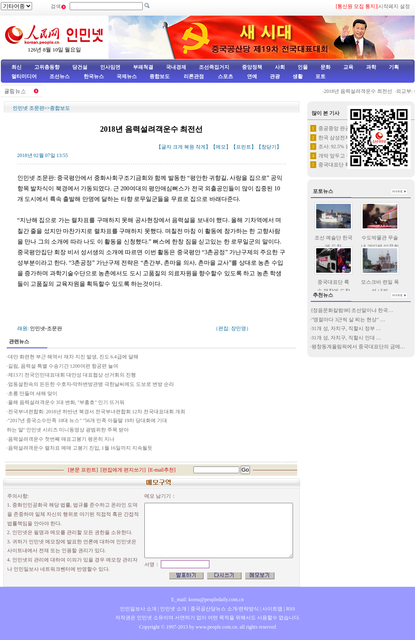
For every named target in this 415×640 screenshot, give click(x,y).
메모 (221, 147)
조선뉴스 (60, 76)
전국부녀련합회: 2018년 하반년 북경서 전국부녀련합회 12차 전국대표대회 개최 (97, 412)
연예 (251, 76)
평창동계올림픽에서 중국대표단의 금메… (358, 347)
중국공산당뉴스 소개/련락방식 (224, 609)
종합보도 (159, 76)
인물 (303, 67)
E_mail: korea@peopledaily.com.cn (207, 599)
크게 (178, 147)
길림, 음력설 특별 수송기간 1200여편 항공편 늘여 (63, 366)
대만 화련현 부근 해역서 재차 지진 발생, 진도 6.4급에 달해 (73, 357)
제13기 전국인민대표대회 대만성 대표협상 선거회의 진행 (72, 375)
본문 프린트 (83, 470)
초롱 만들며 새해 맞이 (32, 393)
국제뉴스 (127, 76)
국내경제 (176, 67)
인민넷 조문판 (28, 108)
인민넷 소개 (173, 609)
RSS (290, 609)
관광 (275, 76)
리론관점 (194, 76)
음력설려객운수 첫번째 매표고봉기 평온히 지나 (62, 439)
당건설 (79, 67)
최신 (16, 67)
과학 (371, 67)
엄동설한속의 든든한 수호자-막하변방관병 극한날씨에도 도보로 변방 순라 (91, 384)
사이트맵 (272, 609)
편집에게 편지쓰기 (123, 470)
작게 (200, 147)
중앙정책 (252, 67)
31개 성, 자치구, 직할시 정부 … (346, 328)
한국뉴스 (94, 76)
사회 (280, 67)
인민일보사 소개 (138, 609)
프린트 (243, 147)
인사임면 (110, 67)
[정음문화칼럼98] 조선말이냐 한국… (352, 310)
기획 (394, 67)
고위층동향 (47, 67)
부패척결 (143, 67)
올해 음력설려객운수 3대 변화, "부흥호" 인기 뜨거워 (66, 402)
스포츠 (225, 76)
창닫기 (269, 147)
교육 (348, 67)
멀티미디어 (24, 76)
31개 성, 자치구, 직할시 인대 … (346, 338)
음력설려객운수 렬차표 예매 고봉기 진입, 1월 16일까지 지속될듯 (80, 448)
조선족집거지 (214, 67)
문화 (325, 67)
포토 (320, 76)
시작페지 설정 (394, 6)
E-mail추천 (162, 470)
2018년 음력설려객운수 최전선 (361, 91)
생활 (298, 76)
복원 (189, 147)
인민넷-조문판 (46, 328)
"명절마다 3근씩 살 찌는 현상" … (348, 320)
